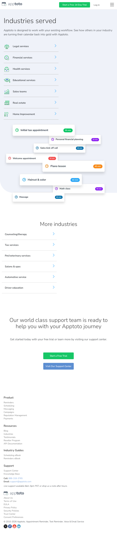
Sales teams (20, 91)
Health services (21, 69)
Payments (8, 418)
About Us (8, 497)
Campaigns (9, 412)
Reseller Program (12, 440)
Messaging (9, 409)
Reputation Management (15, 415)
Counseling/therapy (16, 234)
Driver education (14, 288)
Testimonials (10, 437)
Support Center (11, 470)
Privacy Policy (10, 507)
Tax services (12, 245)
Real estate (19, 103)
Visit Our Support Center (58, 366)
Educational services (24, 80)
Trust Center (9, 514)
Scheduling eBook (12, 455)
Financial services (22, 57)
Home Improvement (24, 114)
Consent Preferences (13, 517)
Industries (8, 434)
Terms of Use (10, 501)
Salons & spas (13, 266)
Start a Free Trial (58, 355)
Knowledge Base (12, 473)
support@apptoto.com (20, 481)
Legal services (21, 46)
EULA (6, 504)
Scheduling (9, 405)
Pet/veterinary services (17, 255)
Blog (6, 430)
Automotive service (15, 277)
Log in (97, 5)
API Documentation (13, 443)
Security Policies (11, 510)
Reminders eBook (12, 458)
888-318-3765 (16, 478)
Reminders (9, 402)
